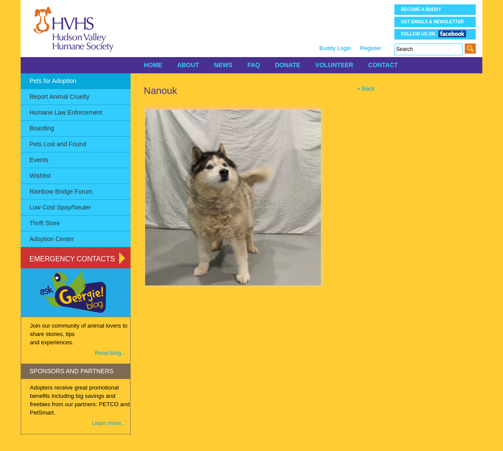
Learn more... (109, 423)
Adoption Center (51, 238)
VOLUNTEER (334, 65)
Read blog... (110, 353)
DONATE (287, 65)
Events (38, 159)
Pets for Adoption (53, 80)
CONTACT (382, 65)
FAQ (253, 65)
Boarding (41, 128)
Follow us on (433, 33)
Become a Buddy (421, 9)
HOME (153, 65)
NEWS (223, 65)
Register (370, 48)
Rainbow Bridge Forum (60, 191)
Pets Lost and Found (57, 144)
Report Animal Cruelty (59, 96)
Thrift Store (44, 223)
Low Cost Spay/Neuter (60, 207)
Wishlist (40, 175)
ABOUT (188, 65)
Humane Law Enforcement (65, 112)
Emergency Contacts (72, 259)
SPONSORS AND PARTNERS (71, 371)
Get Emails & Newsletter (432, 21)
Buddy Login (335, 48)
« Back (366, 88)
